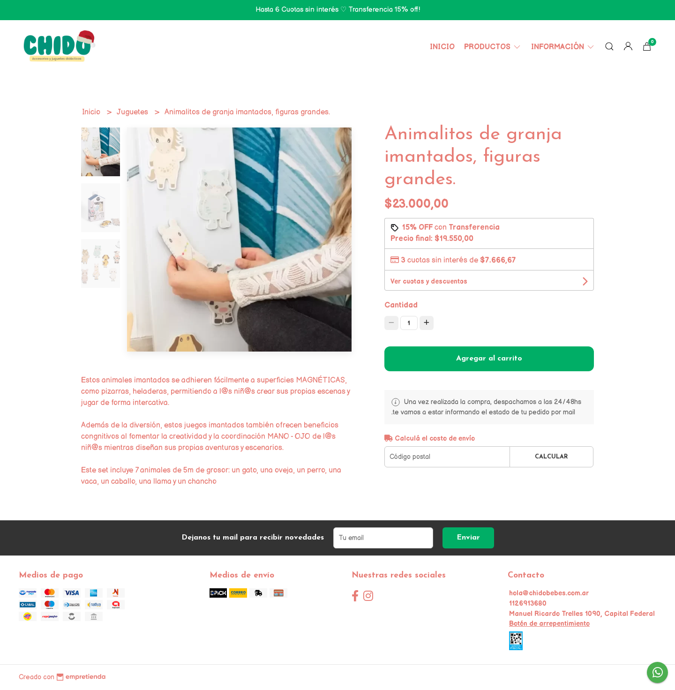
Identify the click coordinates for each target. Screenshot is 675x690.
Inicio (442, 47)
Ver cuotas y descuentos (428, 281)
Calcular (551, 457)
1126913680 (528, 604)
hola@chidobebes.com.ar (549, 593)
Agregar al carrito (489, 358)
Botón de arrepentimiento (549, 624)
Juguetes (133, 112)
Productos (493, 47)
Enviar (468, 537)
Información (563, 47)
